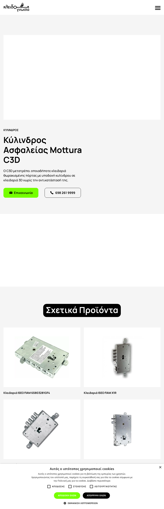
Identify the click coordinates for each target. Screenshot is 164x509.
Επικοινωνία (23, 192)
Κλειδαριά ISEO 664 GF (122, 434)
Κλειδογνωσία (16, 7)
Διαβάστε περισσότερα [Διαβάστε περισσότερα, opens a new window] (98, 480)
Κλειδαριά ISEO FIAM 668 (41, 434)
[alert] (82, 486)
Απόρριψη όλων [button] (96, 495)
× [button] (160, 467)
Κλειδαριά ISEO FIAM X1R (122, 362)
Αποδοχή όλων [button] (67, 495)
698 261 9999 (65, 192)
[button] (82, 503)
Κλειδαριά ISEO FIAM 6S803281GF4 (41, 362)
